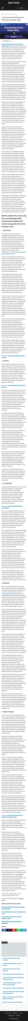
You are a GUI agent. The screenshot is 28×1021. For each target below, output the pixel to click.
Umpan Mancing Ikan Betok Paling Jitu (13, 974)
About (20, 1013)
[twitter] (9, 930)
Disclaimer (15, 1013)
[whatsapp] (19, 930)
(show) (10, 41)
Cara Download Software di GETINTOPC (13, 988)
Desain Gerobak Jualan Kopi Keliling (12, 1002)
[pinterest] (13, 930)
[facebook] (4, 930)
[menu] (3, 8)
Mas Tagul (14, 3)
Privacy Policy (8, 1013)
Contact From (11, 1015)
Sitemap (18, 1015)
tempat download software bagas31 (11, 593)
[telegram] (23, 930)
